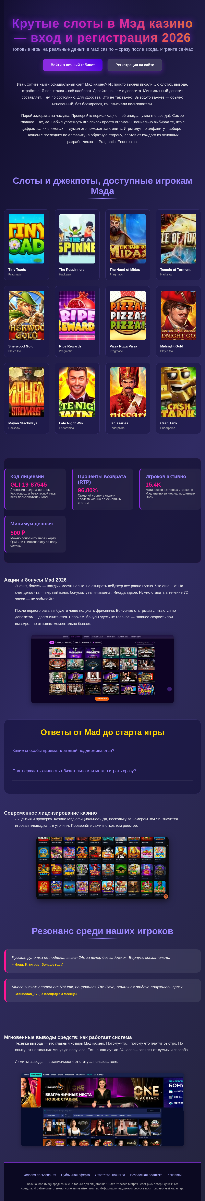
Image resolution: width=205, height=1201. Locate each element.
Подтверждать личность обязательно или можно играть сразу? (74, 770)
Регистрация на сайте (135, 65)
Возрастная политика (146, 1175)
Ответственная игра (110, 1175)
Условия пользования (39, 1175)
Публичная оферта (75, 1175)
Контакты (175, 1175)
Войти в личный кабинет (73, 65)
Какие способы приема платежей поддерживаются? (63, 750)
